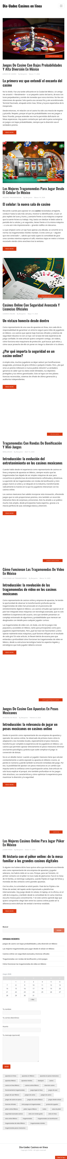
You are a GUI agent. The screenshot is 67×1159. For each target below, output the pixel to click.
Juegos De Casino (9, 74)
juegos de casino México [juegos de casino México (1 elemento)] (35, 1099)
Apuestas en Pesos (10, 718)
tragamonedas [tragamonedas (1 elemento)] (27, 1118)
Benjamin (23, 74)
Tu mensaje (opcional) (21, 1048)
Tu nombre (22, 1011)
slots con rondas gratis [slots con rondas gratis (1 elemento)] (36, 1114)
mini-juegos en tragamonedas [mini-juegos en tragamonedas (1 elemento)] (31, 1104)
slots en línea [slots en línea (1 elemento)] (52, 1114)
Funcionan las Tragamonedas (15, 578)
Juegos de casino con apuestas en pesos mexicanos (30, 710)
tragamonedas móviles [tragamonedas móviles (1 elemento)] (38, 1123)
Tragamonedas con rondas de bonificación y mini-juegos (32, 445)
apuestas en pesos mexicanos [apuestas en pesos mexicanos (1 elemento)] (49, 1076)
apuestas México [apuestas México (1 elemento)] (10, 1081)
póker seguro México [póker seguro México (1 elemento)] (30, 1109)
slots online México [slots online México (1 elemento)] (11, 1118)
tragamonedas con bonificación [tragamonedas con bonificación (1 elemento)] (47, 1118)
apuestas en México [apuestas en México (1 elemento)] (28, 1076)
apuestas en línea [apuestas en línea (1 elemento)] (10, 1076)
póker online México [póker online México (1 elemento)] (11, 1109)
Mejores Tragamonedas (12, 197)
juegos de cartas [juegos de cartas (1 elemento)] (30, 1095)
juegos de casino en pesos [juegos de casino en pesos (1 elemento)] (13, 1099)
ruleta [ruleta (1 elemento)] (44, 1109)
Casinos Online (9, 314)
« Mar (32, 999)
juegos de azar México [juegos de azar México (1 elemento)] (12, 1095)
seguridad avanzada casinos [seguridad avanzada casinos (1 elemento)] (14, 1114)
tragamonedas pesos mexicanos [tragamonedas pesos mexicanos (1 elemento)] (15, 1128)
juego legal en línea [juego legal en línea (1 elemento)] (36, 1090)
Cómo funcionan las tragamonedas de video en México (33, 571)
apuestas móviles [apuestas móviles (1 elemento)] (26, 1081)
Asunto (22, 1028)
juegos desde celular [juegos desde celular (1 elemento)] (54, 1099)
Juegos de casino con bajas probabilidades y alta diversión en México (32, 67)
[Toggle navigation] (61, 6)
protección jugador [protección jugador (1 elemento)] (52, 1104)
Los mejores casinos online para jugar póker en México (33, 842)
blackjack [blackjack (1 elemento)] (41, 1081)
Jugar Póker (7, 850)
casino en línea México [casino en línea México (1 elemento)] (12, 1085)
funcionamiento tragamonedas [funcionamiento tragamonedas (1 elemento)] (15, 1090)
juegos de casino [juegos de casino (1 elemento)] (46, 1095)
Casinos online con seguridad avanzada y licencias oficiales (31, 306)
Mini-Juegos (7, 452)
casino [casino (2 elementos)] (51, 1081)
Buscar (5, 927)
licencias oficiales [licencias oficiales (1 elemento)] (10, 1104)
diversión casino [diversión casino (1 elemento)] (49, 1085)
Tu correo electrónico (22, 1020)
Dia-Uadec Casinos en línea (22, 6)
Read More (9, 132)
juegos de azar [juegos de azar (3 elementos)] (52, 1090)
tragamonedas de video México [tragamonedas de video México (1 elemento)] (15, 1123)
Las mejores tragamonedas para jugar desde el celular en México (33, 190)
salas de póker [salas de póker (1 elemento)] (56, 1109)
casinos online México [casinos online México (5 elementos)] (32, 1085)
